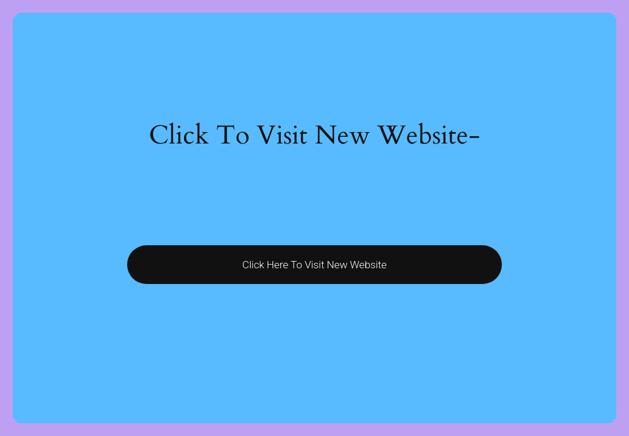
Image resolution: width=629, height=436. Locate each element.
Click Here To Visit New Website (314, 265)
